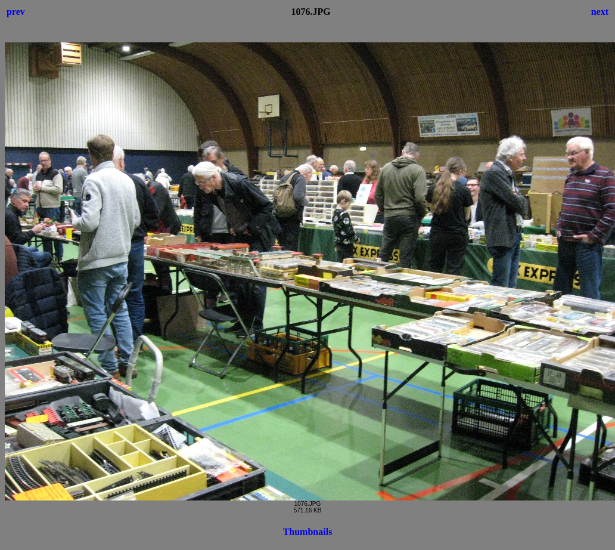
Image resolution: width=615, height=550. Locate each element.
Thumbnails (308, 532)
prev (16, 12)
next (599, 12)
